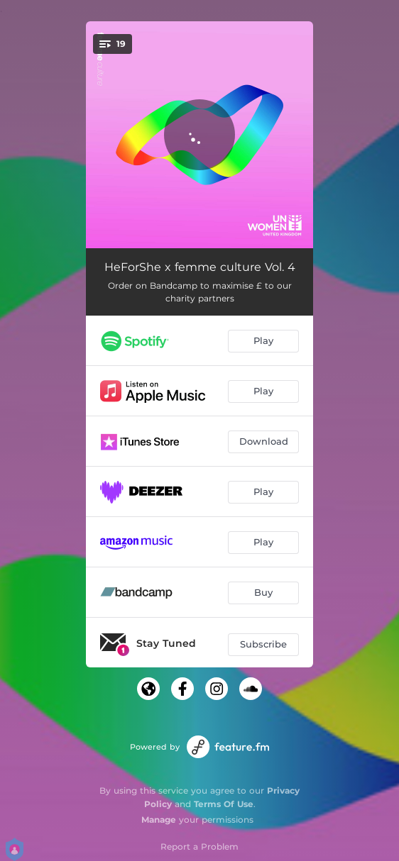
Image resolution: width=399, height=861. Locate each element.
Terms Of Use (223, 804)
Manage (158, 819)
